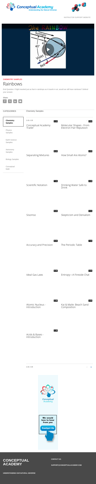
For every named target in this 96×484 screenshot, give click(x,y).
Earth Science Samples (11, 141)
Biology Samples (12, 159)
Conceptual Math (10, 168)
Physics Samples (9, 131)
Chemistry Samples (10, 121)
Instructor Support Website (77, 17)
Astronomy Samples (10, 151)
